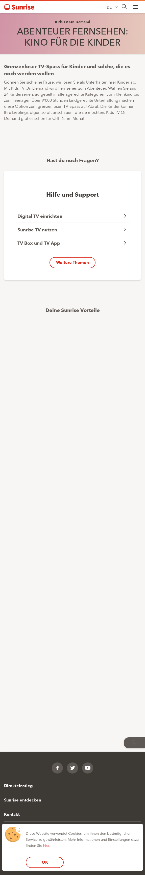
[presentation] (124, 7)
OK (45, 862)
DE (109, 7)
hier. (46, 845)
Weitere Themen (72, 262)
